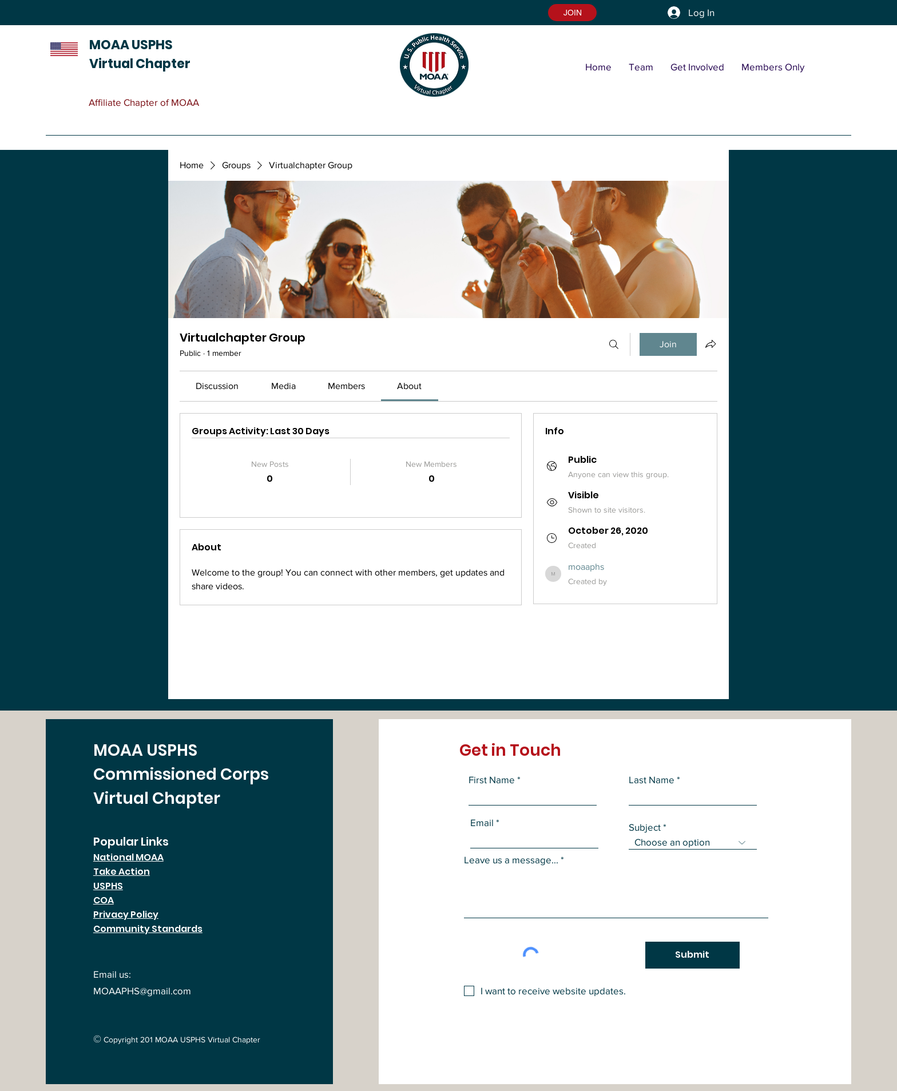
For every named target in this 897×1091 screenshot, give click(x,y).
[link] (217, 386)
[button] (572, 12)
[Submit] (692, 955)
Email (482, 822)
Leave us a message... (511, 859)
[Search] (614, 344)
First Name (492, 779)
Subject (645, 827)
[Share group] (710, 344)
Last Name (651, 779)
